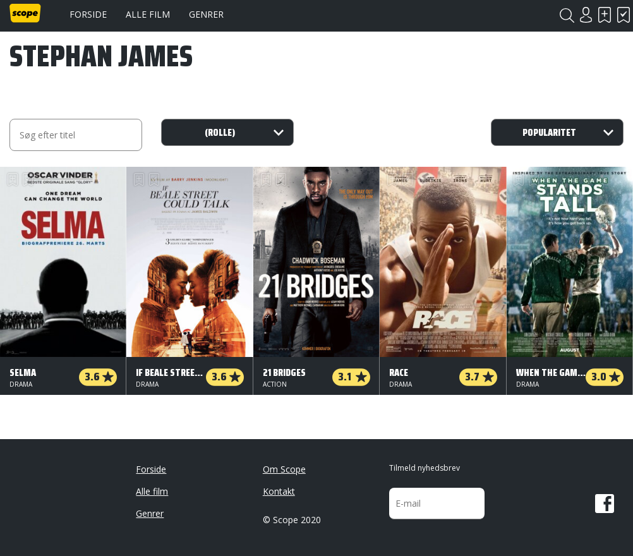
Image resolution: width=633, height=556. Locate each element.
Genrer (206, 14)
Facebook (604, 503)
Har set (623, 15)
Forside (88, 14)
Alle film (148, 14)
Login (585, 15)
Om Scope (284, 469)
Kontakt (279, 491)
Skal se (604, 15)
